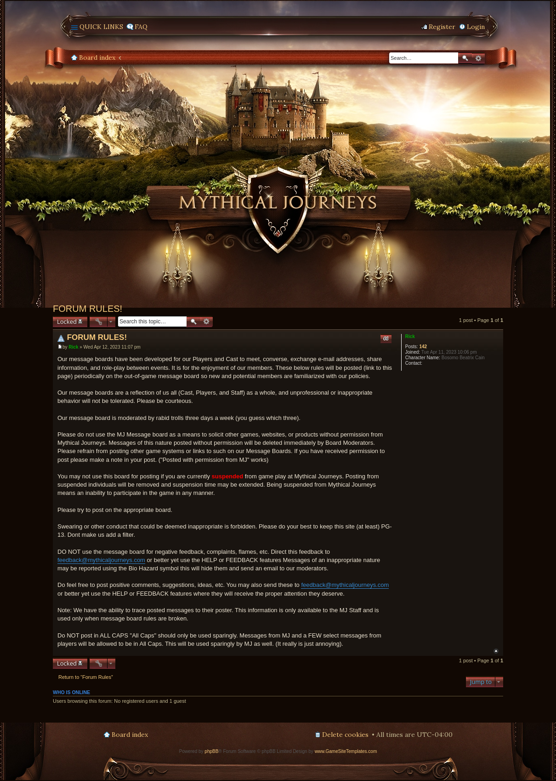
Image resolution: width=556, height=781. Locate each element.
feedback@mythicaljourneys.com (101, 560)
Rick (410, 336)
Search (465, 58)
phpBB (211, 751)
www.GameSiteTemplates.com (346, 751)
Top (496, 651)
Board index (97, 57)
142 (423, 346)
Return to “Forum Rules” (85, 677)
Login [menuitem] (476, 27)
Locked (67, 321)
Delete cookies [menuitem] (345, 734)
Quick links (101, 27)
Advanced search (478, 58)
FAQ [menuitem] (141, 27)
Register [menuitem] (442, 27)
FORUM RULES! (87, 309)
